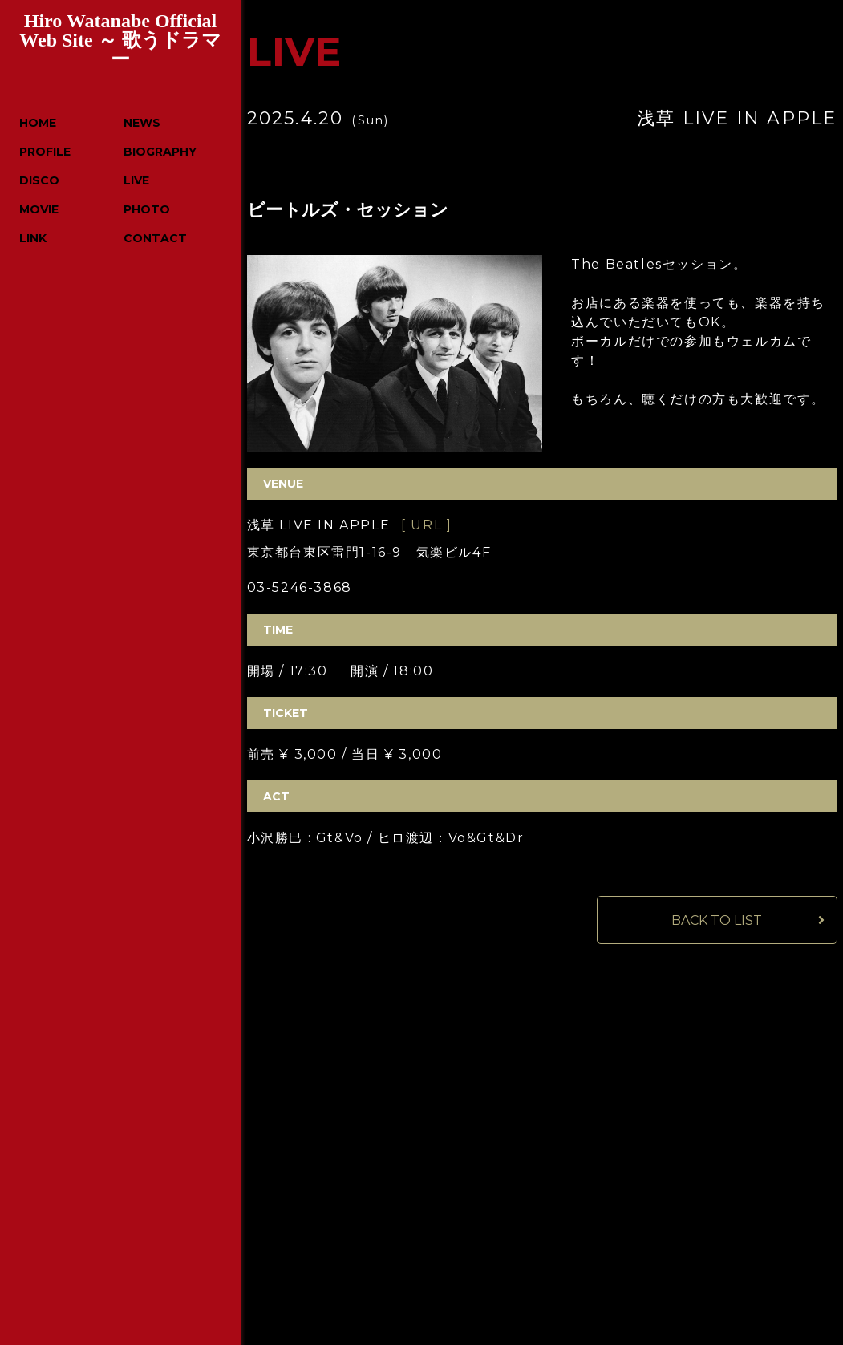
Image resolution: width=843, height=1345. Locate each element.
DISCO (39, 180)
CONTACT (155, 238)
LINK (33, 238)
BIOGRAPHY (160, 151)
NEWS (142, 122)
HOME (37, 122)
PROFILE (45, 151)
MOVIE (39, 209)
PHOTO (147, 209)
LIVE (136, 180)
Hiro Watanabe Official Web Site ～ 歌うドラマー (120, 40)
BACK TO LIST (716, 920)
